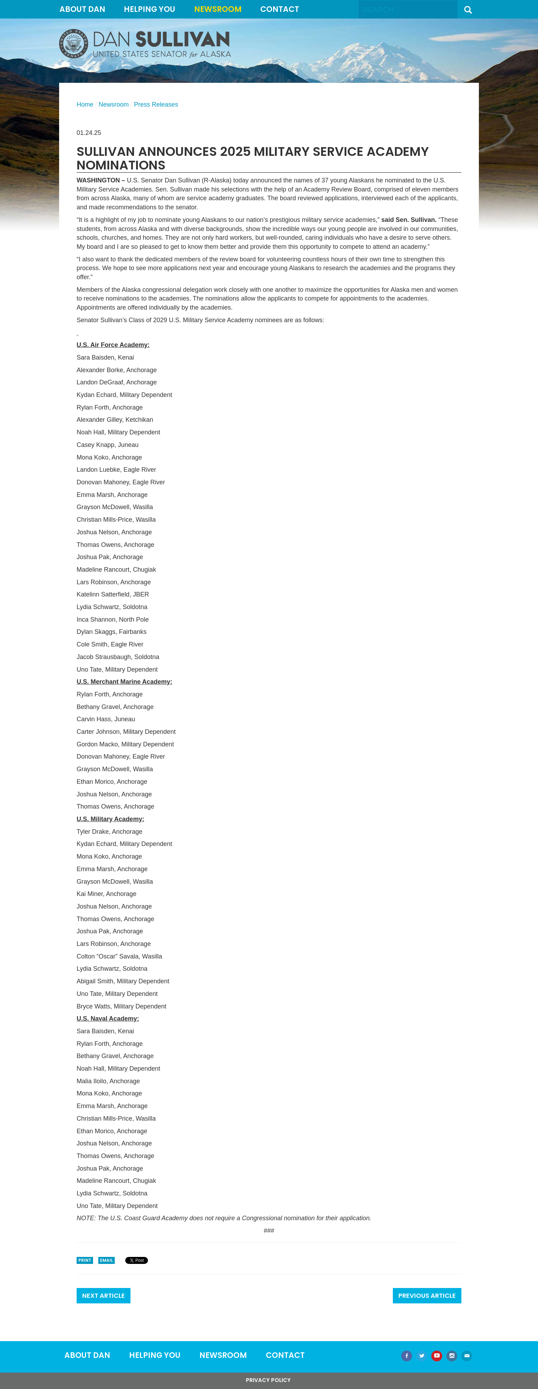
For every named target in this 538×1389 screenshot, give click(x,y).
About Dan (82, 9)
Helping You (149, 9)
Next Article (103, 1295)
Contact (279, 9)
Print (84, 1260)
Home (85, 104)
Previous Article (427, 1295)
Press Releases (156, 104)
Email (106, 1260)
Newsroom (218, 9)
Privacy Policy (268, 1380)
